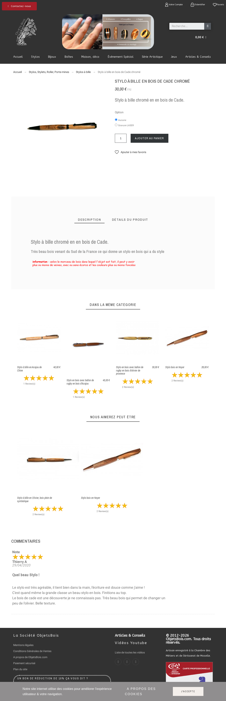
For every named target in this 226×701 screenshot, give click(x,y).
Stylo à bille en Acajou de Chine (29, 368)
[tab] (89, 219)
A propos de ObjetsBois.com (30, 657)
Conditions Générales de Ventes (32, 651)
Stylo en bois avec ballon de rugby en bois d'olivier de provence (129, 370)
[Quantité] (121, 138)
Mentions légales (23, 645)
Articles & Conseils (130, 635)
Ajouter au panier (149, 138)
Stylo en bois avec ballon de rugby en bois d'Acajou (80, 381)
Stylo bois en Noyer (174, 367)
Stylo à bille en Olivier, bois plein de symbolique (34, 499)
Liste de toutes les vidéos (130, 652)
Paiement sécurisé (24, 663)
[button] (19, 6)
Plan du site (20, 669)
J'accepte (188, 691)
